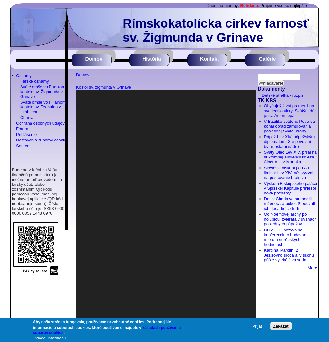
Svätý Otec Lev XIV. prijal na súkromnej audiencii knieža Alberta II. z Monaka (290, 157)
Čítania (26, 117)
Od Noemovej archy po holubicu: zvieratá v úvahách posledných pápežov (290, 219)
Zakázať (281, 326)
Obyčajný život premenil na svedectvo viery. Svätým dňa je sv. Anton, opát (290, 111)
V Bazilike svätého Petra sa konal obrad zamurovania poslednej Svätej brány (289, 126)
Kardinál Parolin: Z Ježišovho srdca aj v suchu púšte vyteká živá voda (289, 255)
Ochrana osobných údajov (40, 123)
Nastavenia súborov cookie (41, 140)
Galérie (267, 59)
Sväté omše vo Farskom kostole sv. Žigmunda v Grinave (42, 92)
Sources (23, 145)
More (312, 268)
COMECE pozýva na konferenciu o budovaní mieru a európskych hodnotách (285, 237)
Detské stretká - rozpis (282, 95)
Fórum (22, 128)
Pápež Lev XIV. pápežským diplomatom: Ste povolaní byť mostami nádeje (289, 141)
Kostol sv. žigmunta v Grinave (103, 87)
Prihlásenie (26, 134)
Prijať (257, 326)
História (151, 59)
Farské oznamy (34, 81)
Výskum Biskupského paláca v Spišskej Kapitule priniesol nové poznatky (290, 188)
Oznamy (23, 75)
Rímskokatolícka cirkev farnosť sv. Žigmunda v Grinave (216, 30)
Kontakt (209, 59)
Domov (93, 59)
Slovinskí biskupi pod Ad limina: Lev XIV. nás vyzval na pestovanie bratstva (288, 173)
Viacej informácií (50, 338)
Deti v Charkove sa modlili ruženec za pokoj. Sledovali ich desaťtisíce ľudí (289, 203)
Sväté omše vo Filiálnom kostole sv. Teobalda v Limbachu (43, 107)
